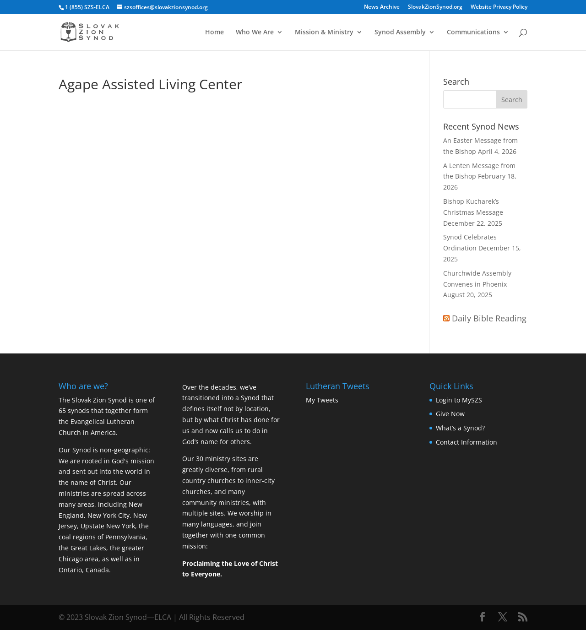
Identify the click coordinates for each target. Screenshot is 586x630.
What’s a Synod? (460, 428)
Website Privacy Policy (499, 7)
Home (214, 32)
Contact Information (466, 442)
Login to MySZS (459, 400)
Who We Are (255, 32)
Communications (473, 32)
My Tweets (322, 400)
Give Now (450, 413)
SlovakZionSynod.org (435, 7)
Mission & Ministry (324, 32)
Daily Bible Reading (489, 318)
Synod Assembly (400, 32)
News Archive (382, 7)
